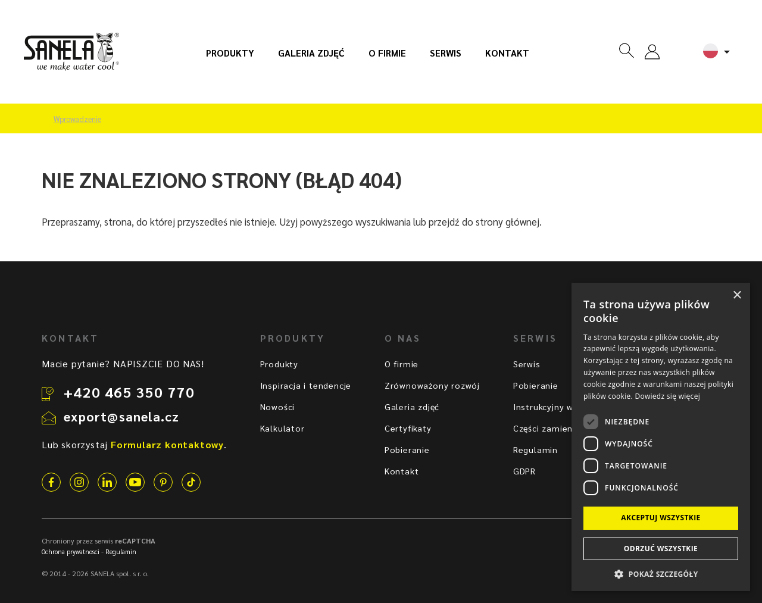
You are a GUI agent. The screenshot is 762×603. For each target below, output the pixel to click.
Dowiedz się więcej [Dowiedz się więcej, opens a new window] (667, 396)
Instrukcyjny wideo (552, 406)
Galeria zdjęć (311, 53)
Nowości (277, 406)
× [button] (736, 295)
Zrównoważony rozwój (432, 385)
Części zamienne (548, 428)
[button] (660, 573)
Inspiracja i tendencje (306, 385)
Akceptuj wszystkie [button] (660, 518)
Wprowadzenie (77, 119)
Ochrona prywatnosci (70, 551)
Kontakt (507, 53)
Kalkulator (282, 428)
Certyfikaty (408, 428)
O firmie (387, 53)
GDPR (524, 470)
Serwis (445, 53)
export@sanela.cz (121, 416)
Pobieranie (407, 449)
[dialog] (661, 437)
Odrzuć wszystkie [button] (661, 548)
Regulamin (535, 449)
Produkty (230, 53)
